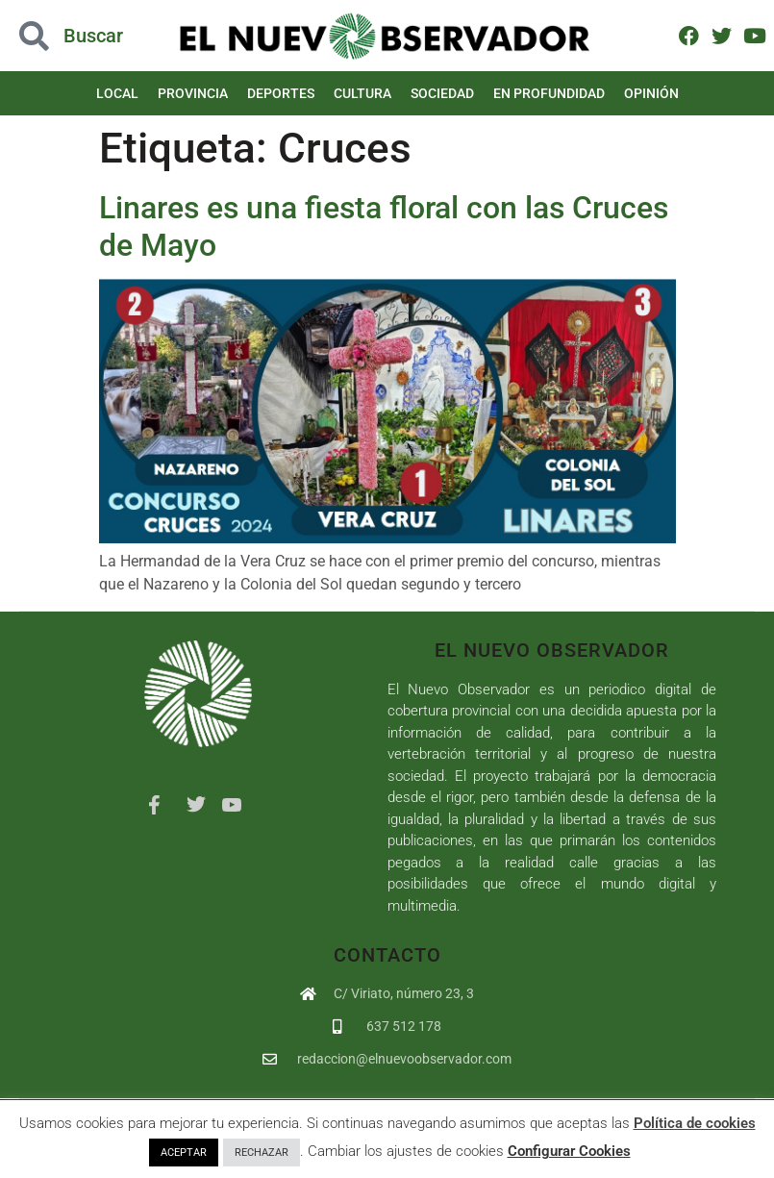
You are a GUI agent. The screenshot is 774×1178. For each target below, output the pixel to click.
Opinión (651, 93)
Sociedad (442, 93)
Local (117, 93)
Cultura (362, 93)
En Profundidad (549, 93)
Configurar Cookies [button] (569, 1151)
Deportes (280, 93)
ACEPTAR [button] (184, 1152)
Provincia (193, 93)
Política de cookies (695, 1123)
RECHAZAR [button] (261, 1152)
